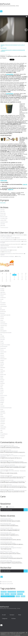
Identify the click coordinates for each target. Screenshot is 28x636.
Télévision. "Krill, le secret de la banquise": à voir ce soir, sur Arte (13, 45)
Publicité (2, 400)
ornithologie (13, 594)
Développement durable (5, 193)
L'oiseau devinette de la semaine (15, 461)
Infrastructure (3, 358)
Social (1, 409)
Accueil (4, 614)
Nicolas (2, 446)
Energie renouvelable (5, 344)
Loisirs (1, 372)
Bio (1, 308)
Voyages (2, 437)
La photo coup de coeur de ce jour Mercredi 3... (10, 244)
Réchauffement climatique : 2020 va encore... (16, 466)
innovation (13, 195)
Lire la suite (2, 202)
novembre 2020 (3, 218)
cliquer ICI (10, 189)
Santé (1, 404)
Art (1, 301)
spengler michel (3, 476)
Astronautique (3, 306)
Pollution (2, 399)
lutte (2, 594)
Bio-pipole (2, 309)
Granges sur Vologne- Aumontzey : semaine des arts (12, 235)
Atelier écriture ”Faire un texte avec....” (8, 247)
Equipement (3, 348)
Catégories (4, 618)
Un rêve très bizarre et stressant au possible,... (10, 241)
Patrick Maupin (3, 455)
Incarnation (14, 250)
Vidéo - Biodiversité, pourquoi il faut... (17, 476)
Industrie (10, 194)
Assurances (3, 304)
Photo (1, 393)
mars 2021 (2, 211)
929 (1, 251)
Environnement (3, 194)
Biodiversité (3, 311)
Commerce (2, 322)
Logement (2, 371)
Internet (2, 364)
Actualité (18, 192)
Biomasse (2, 313)
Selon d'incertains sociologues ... (7, 256)
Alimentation (3, 294)
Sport (1, 414)
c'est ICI (25, 184)
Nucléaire (2, 383)
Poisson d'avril (3, 395)
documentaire (20, 591)
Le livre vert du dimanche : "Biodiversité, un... (13, 471)
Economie (18, 193)
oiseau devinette (12, 591)
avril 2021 (2, 209)
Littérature (2, 367)
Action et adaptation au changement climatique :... (12, 456)
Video (1, 432)
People (2, 390)
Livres (1, 369)
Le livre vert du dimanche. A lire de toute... (15, 486)
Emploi (1, 341)
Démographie (3, 330)
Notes (19, 614)
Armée (1, 299)
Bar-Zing (19, 256)
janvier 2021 (3, 215)
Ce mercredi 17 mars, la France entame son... (10, 529)
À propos (12, 614)
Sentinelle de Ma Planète (6, 407)
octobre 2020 (3, 220)
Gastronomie (3, 351)
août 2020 (2, 223)
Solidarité (2, 411)
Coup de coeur (3, 325)
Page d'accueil (3, 48)
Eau (1, 334)
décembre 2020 (3, 216)
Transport (2, 423)
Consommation (3, 323)
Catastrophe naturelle (5, 315)
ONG (1, 386)
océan (1, 385)
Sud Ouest (2, 418)
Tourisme (2, 421)
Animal (1, 295)
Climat (1, 320)
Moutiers (2, 486)
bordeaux (7, 594)
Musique (2, 379)
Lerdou (2, 451)
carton (5, 195)
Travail (1, 425)
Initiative (14, 194)
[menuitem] (14, 45)
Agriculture (2, 292)
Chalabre (2, 254)
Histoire (2, 353)
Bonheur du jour (7, 251)
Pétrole (2, 392)
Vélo (1, 430)
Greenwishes (9, 74)
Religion (2, 402)
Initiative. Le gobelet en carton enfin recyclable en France (13, 57)
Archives (13, 618)
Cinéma (2, 318)
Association (3, 302)
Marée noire (3, 374)
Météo (1, 378)
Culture (2, 327)
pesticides (20, 594)
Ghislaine (2, 466)
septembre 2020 (4, 222)
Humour (2, 355)
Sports (1, 416)
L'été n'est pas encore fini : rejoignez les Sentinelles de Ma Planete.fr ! (13, 50)
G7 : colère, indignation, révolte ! (7, 237)
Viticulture (2, 435)
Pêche (1, 388)
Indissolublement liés (5, 250)
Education (2, 339)
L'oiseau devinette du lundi (12, 446)
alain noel (3, 591)
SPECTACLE (2, 413)
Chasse (2, 316)
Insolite (2, 362)
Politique (2, 397)
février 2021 (3, 213)
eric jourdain (3, 470)
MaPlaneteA (5, 4)
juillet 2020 (2, 225)
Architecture (3, 297)
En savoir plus (17, 635)
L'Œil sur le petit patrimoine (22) (7, 239)
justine (1, 481)
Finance (2, 350)
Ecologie (13, 193)
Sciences (2, 406)
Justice (1, 365)
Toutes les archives (4, 227)
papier (1, 195)
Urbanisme (2, 428)
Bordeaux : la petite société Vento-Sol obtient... (10, 561)
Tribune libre (3, 427)
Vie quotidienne (3, 434)
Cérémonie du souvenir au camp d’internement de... (12, 253)
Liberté (18, 237)
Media (1, 376)
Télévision (2, 420)
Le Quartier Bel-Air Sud (21, 239)
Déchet (22, 192)
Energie (2, 343)
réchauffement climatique (7, 596)
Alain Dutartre (3, 461)
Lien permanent (4, 192)
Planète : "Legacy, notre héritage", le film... (9, 552)
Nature (1, 381)
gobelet (8, 195)
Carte (3, 496)
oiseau (23, 596)
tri (16, 195)
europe (17, 596)
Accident (2, 288)
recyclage (22, 194)
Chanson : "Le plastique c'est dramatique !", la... (15, 481)
